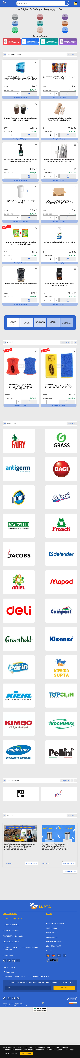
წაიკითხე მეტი (30, 965)
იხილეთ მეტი (70, 974)
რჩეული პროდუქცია (55, 1027)
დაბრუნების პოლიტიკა (13, 1039)
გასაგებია (26, 1053)
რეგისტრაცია (52, 1036)
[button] (72, 392)
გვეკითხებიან (52, 1040)
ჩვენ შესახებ (51, 1031)
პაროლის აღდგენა (11, 1028)
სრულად (65, 831)
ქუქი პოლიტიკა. (10, 1053)
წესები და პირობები (11, 1033)
